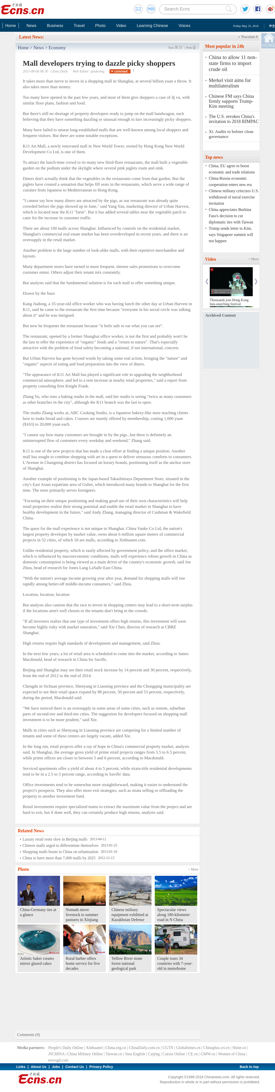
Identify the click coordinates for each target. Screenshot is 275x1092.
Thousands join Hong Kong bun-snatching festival (229, 302)
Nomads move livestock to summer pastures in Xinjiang (82, 915)
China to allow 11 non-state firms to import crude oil (233, 63)
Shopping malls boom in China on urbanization (60, 852)
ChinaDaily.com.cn (144, 1048)
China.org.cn (116, 1048)
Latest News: (31, 36)
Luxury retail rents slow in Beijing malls (55, 839)
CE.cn (193, 1054)
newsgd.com (58, 1060)
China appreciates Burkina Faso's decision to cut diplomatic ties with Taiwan (231, 215)
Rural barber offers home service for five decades (83, 963)
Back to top (249, 1067)
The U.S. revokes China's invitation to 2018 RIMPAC (234, 119)
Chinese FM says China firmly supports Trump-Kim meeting (231, 101)
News (31, 25)
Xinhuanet (94, 1048)
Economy (57, 47)
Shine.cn (239, 1048)
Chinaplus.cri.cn (216, 1048)
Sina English (135, 1054)
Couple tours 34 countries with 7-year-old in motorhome (174, 963)
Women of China (231, 1054)
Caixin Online (173, 1054)
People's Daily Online (65, 1048)
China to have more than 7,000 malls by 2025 (59, 858)
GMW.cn (207, 1054)
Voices (184, 25)
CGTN (168, 1048)
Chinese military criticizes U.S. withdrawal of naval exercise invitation (234, 197)
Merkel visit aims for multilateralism (230, 82)
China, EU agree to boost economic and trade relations (232, 169)
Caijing (154, 1054)
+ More (193, 869)
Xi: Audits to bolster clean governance (231, 134)
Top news (214, 157)
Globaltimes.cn (188, 1048)
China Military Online (85, 1054)
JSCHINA (56, 1054)
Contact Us (75, 1067)
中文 (272, 26)
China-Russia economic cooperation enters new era (230, 181)
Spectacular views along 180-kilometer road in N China (173, 915)
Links (21, 1067)
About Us (38, 1067)
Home (10, 25)
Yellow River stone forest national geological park (127, 963)
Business (55, 25)
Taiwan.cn (114, 1054)
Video (121, 25)
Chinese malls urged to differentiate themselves (60, 845)
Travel (79, 25)
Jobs (56, 1067)
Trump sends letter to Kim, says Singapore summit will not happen (231, 234)
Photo (100, 25)
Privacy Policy (101, 1067)
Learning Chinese (152, 25)
